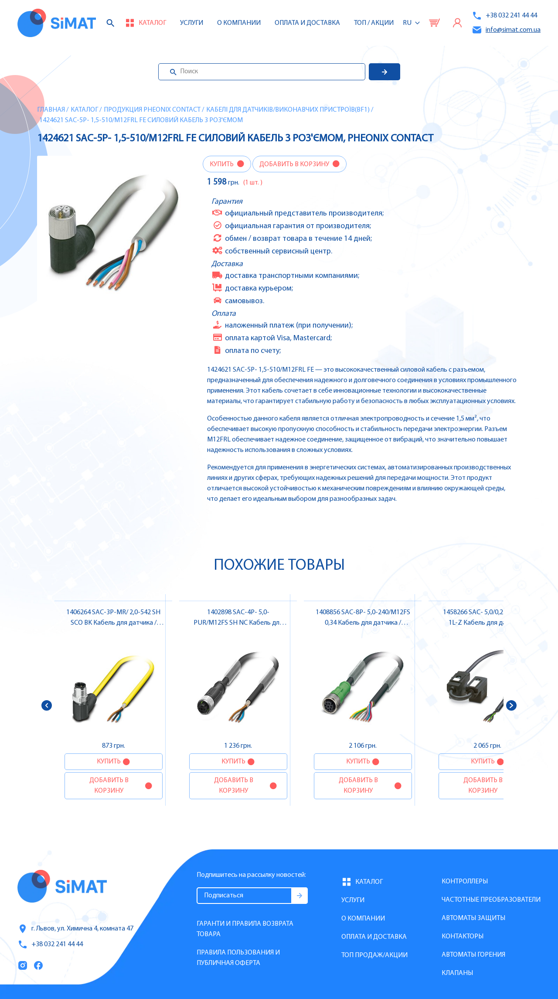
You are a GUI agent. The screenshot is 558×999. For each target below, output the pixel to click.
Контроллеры (465, 881)
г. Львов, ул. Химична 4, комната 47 (75, 929)
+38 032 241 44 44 (504, 15)
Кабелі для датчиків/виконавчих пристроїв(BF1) (288, 109)
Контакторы (462, 936)
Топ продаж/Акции (374, 955)
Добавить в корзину (294, 164)
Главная (51, 109)
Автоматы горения (473, 954)
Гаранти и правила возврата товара (245, 929)
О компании (363, 918)
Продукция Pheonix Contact (152, 109)
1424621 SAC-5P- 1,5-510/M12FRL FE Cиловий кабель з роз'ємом (141, 120)
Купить (222, 164)
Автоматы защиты (473, 918)
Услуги (191, 23)
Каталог (84, 109)
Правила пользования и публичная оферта (238, 958)
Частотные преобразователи (491, 899)
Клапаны (457, 973)
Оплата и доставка (307, 23)
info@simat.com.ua (506, 29)
